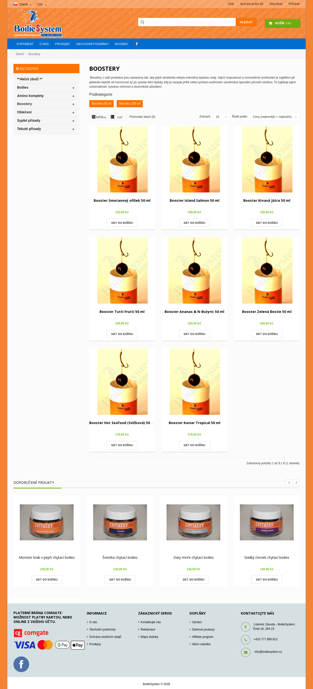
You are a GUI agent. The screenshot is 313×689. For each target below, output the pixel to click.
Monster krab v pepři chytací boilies (47, 557)
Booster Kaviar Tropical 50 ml (194, 422)
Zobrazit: (205, 116)
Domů (20, 54)
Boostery (34, 54)
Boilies (22, 87)
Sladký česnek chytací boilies (266, 557)
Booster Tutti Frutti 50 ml (122, 311)
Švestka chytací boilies (120, 557)
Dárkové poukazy (203, 629)
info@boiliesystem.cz (268, 651)
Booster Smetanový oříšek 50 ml (122, 200)
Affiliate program (202, 637)
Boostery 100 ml (129, 103)
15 (217, 117)
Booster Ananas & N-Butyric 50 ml (194, 311)
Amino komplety (30, 96)
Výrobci (197, 622)
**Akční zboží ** (29, 79)
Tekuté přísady (29, 129)
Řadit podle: (240, 116)
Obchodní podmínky (102, 629)
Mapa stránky (149, 637)
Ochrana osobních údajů (105, 637)
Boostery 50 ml (101, 103)
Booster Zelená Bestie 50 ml (266, 311)
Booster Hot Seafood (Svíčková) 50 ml (122, 422)
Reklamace (148, 629)
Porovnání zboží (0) (142, 116)
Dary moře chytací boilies (193, 557)
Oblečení (24, 112)
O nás (93, 622)
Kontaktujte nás (151, 622)
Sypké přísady (28, 120)
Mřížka (101, 117)
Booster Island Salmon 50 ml (194, 200)
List (119, 117)
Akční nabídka (201, 644)
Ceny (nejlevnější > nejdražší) (272, 117)
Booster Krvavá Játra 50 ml (266, 200)
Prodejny (95, 644)
